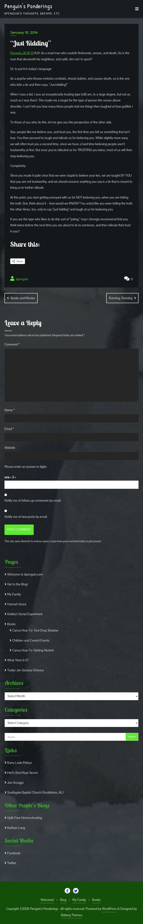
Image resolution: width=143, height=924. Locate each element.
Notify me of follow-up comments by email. (32, 500)
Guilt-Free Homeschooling (24, 818)
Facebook (13, 853)
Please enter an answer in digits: (25, 467)
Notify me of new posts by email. (26, 516)
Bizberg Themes (71, 915)
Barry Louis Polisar (19, 763)
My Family (14, 594)
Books (11, 624)
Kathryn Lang (16, 828)
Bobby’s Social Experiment (24, 614)
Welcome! (47, 900)
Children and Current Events (31, 640)
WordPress (109, 909)
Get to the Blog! (17, 584)
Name (9, 410)
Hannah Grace (16, 604)
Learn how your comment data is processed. (75, 541)
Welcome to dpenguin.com (25, 574)
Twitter (11, 863)
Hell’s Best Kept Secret (22, 772)
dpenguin (19, 278)
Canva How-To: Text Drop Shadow (35, 630)
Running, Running (120, 298)
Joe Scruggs (15, 783)
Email (9, 429)
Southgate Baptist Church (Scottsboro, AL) (35, 792)
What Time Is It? (17, 660)
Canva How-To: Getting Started (33, 650)
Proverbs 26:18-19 (22, 53)
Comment (12, 344)
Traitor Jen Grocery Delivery (25, 670)
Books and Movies (23, 298)
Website (9, 448)
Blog (63, 900)
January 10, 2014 (24, 33)
